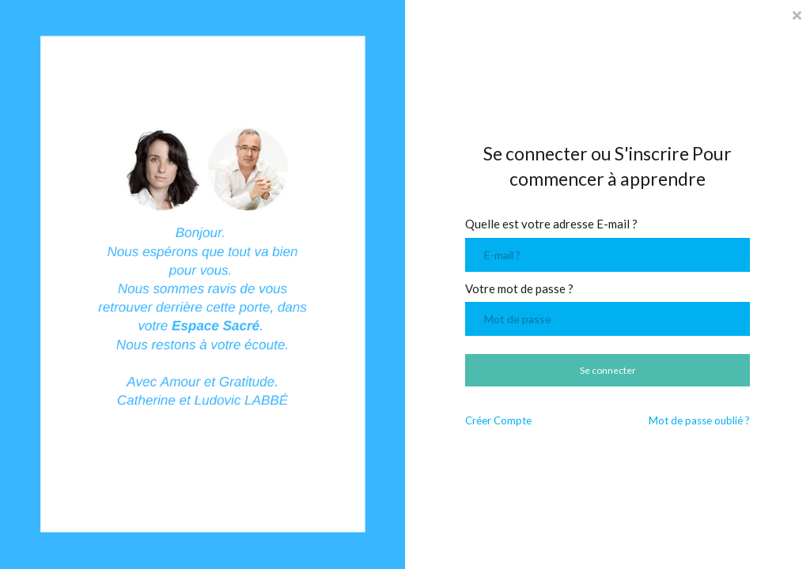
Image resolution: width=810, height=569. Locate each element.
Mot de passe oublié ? (699, 421)
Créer (498, 421)
